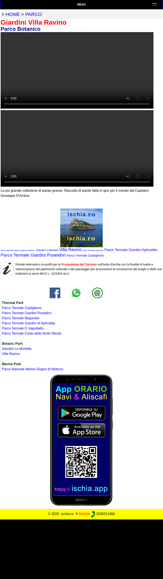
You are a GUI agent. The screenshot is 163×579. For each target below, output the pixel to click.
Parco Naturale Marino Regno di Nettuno (18, 250)
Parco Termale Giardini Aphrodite (130, 250)
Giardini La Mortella (47, 250)
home (13, 14)
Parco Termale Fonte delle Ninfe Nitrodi (31, 333)
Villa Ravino (70, 249)
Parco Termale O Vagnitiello (23, 328)
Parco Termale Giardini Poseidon (33, 255)
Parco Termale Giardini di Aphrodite (28, 323)
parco (33, 14)
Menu (81, 4)
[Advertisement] (81, 549)
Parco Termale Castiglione (85, 255)
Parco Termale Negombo (92, 250)
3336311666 (103, 514)
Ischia (84, 513)
